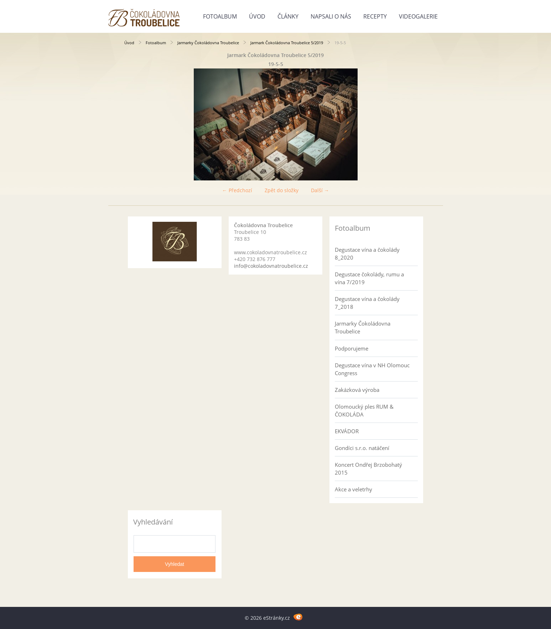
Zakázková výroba (357, 389)
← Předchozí (237, 190)
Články (287, 16)
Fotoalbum (220, 16)
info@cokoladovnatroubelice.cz (271, 265)
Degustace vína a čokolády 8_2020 (367, 253)
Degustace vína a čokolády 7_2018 (367, 302)
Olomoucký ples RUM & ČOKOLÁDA (364, 410)
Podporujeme (351, 348)
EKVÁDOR (347, 431)
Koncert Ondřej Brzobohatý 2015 (368, 468)
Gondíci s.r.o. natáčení (362, 447)
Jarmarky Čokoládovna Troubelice (208, 42)
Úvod (257, 16)
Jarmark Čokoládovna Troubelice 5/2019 (286, 42)
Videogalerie (418, 16)
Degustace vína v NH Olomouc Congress (372, 369)
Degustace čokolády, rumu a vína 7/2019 (369, 278)
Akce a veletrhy (353, 489)
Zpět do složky (281, 190)
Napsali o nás (331, 16)
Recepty (375, 16)
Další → (320, 190)
